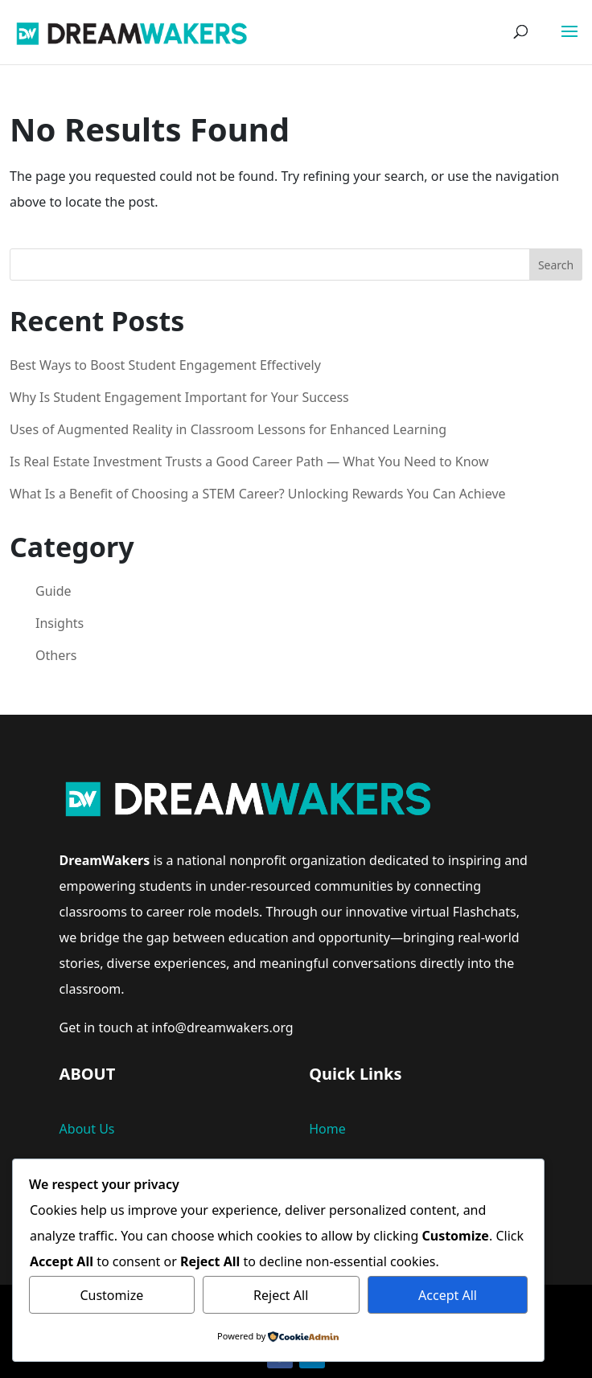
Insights (59, 623)
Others (55, 655)
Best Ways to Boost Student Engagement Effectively (165, 365)
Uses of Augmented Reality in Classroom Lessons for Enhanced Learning (228, 429)
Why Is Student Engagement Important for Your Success (179, 397)
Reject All (280, 1295)
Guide (53, 591)
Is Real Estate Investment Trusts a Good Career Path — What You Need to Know (249, 461)
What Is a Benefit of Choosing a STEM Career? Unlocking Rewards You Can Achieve (258, 493)
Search (556, 265)
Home (327, 1129)
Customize (111, 1295)
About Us (87, 1129)
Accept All (447, 1295)
